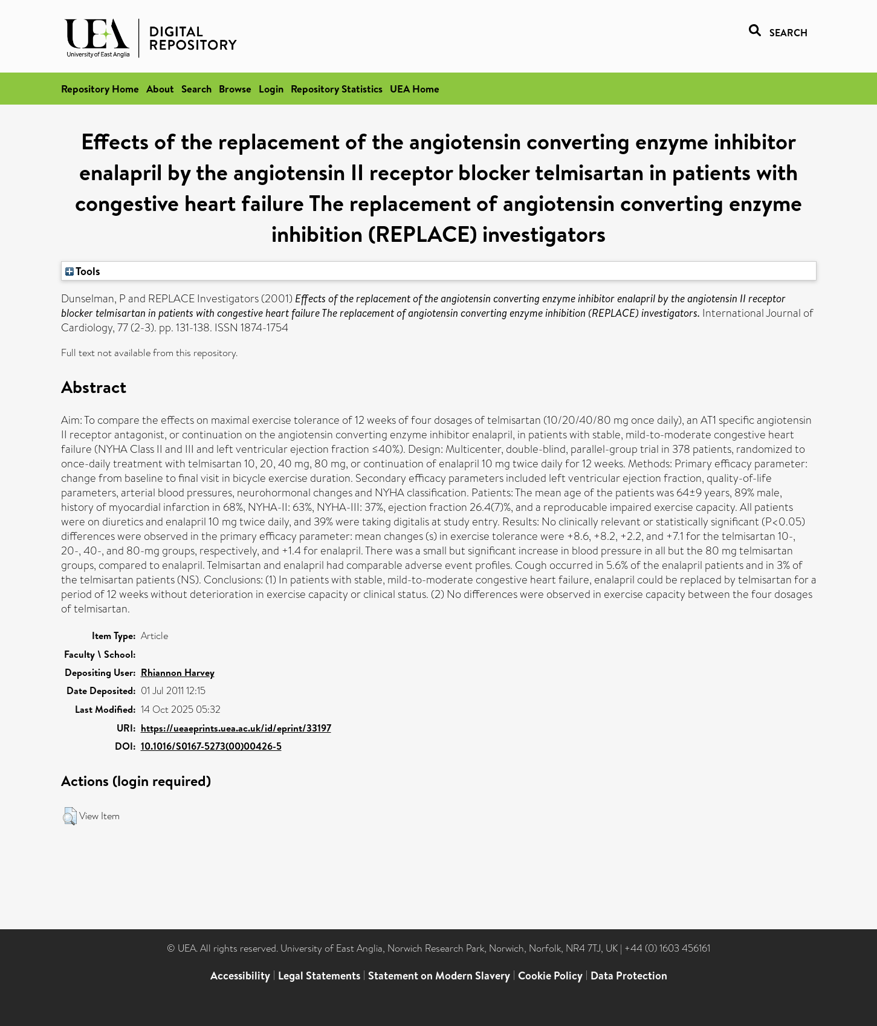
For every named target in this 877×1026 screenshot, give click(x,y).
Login (271, 89)
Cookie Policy (550, 975)
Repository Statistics (337, 89)
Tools (82, 271)
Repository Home (100, 89)
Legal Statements (319, 975)
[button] (70, 816)
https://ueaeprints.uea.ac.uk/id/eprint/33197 (236, 728)
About (160, 89)
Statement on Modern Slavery (439, 975)
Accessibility (240, 975)
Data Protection (629, 975)
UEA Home (414, 89)
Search (196, 89)
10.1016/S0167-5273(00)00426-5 (211, 746)
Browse (235, 89)
